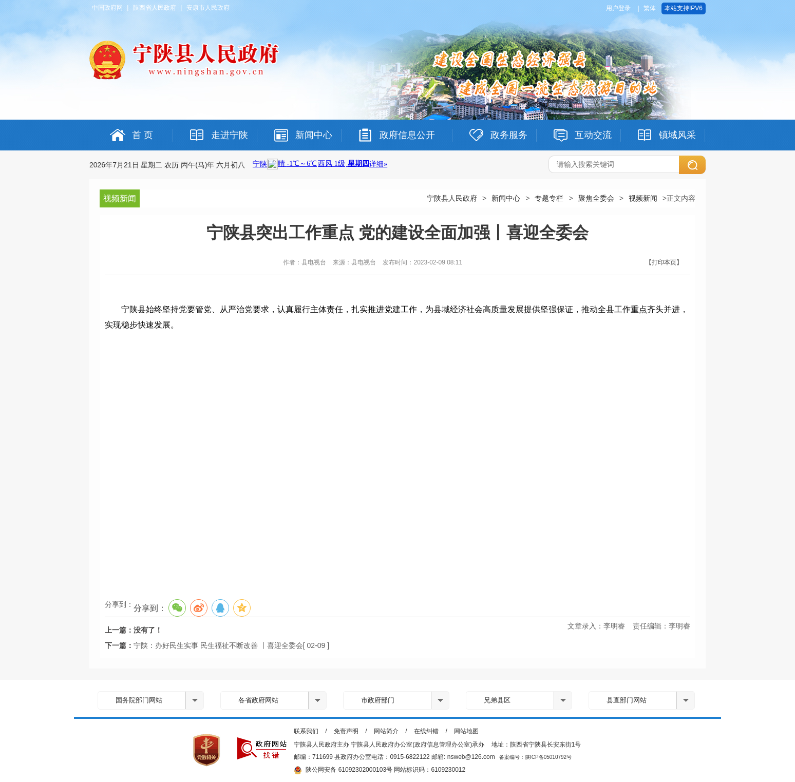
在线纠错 (426, 731)
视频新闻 (643, 198)
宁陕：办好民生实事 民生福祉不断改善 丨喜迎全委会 (218, 645)
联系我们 (306, 731)
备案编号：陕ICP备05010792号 (535, 757)
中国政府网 (107, 7)
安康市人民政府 (208, 7)
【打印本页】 (664, 262)
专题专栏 (549, 198)
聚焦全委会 (596, 198)
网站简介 (386, 731)
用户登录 (618, 8)
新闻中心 (505, 198)
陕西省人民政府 (154, 7)
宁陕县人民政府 (452, 198)
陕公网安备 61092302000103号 (343, 770)
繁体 (649, 8)
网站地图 (466, 731)
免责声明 (346, 731)
